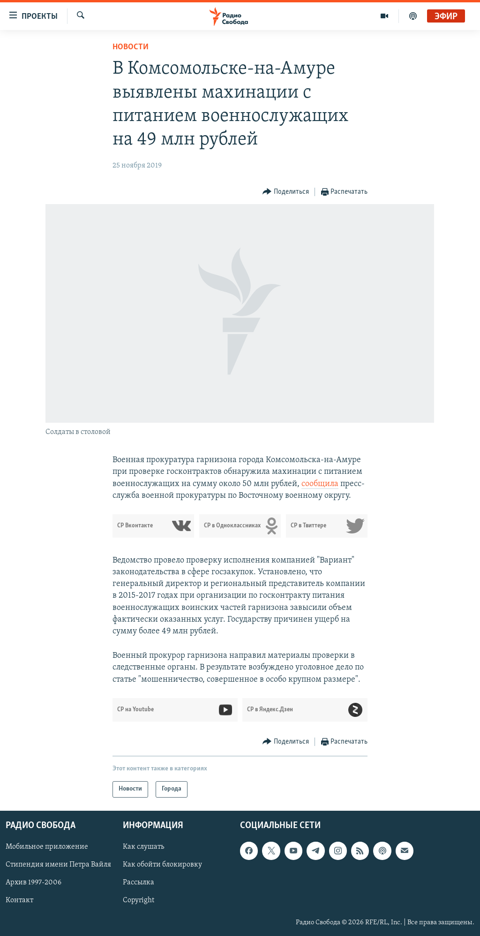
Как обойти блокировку (162, 864)
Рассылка (138, 882)
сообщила (319, 483)
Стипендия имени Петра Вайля (58, 864)
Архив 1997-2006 (33, 882)
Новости (130, 47)
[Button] (285, 192)
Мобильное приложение (47, 847)
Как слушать (143, 847)
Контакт (19, 900)
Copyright (138, 900)
